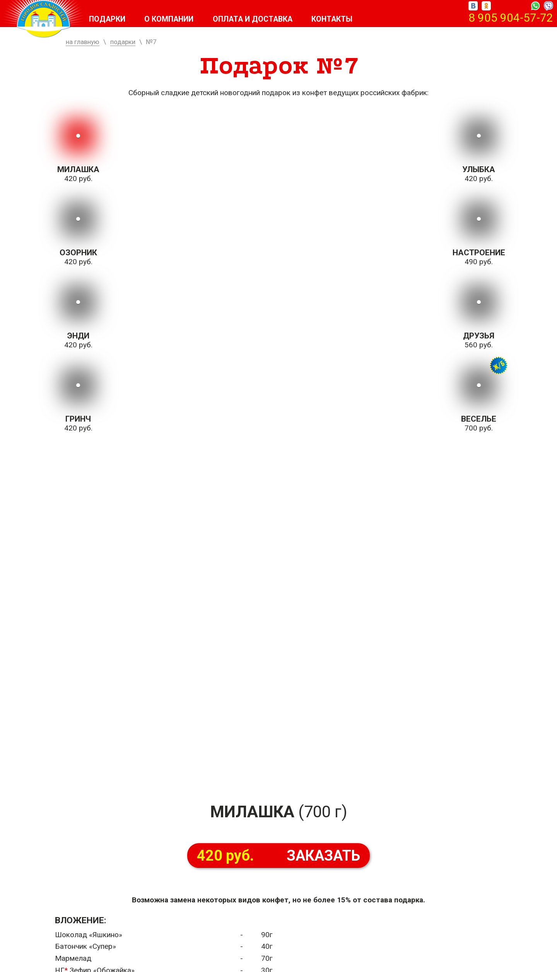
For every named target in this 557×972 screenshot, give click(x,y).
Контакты (341, 19)
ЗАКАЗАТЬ (279, 855)
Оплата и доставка (259, 19)
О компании (172, 19)
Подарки (108, 19)
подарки (122, 42)
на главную (82, 42)
